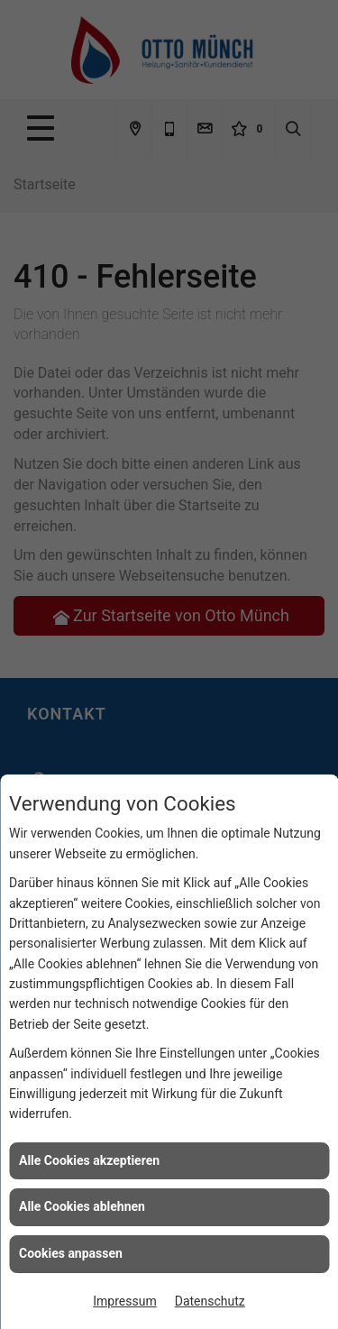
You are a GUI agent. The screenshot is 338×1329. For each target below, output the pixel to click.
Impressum (124, 1301)
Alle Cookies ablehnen (82, 1206)
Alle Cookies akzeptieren (89, 1160)
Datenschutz (210, 1301)
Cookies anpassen (71, 1253)
